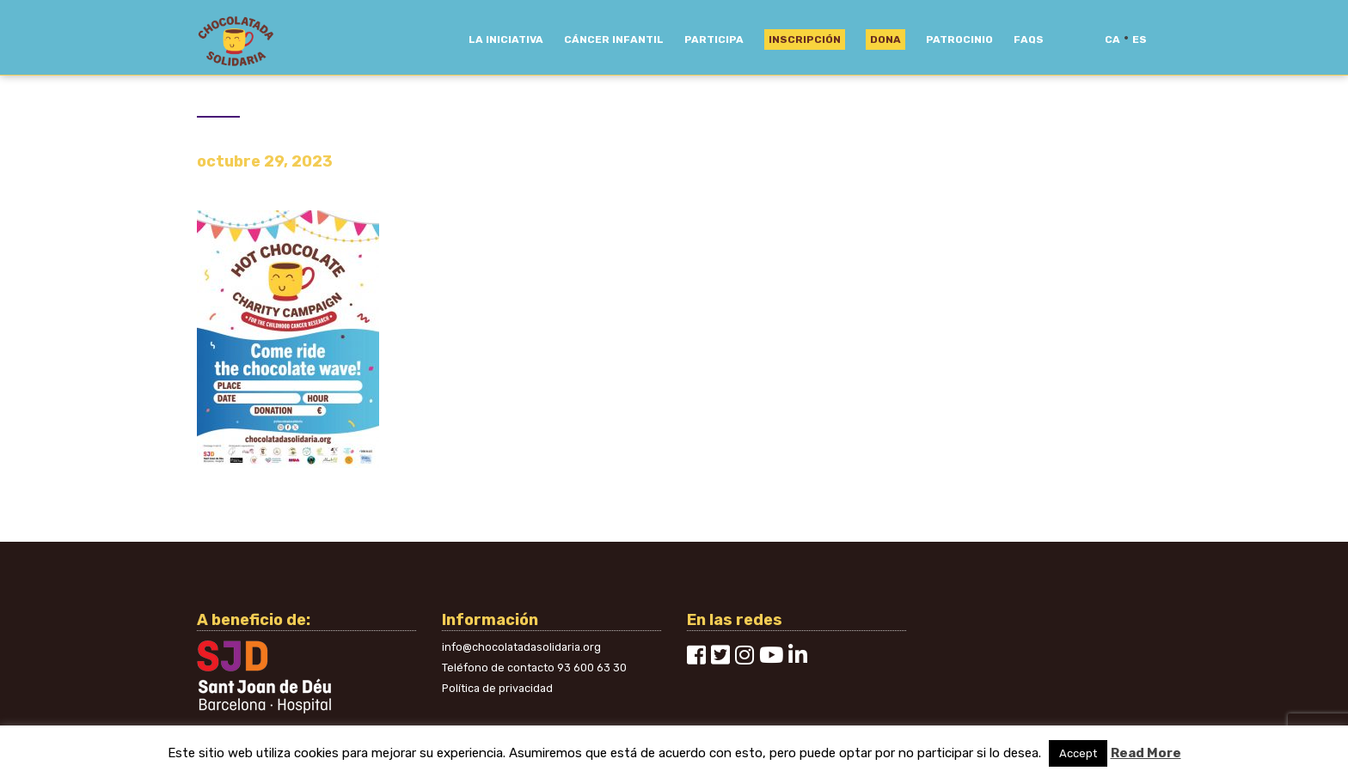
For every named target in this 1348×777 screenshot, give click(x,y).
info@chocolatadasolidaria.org (521, 646)
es (1139, 39)
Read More (1146, 753)
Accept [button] (1078, 753)
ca (1112, 39)
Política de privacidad (497, 688)
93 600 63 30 (592, 667)
